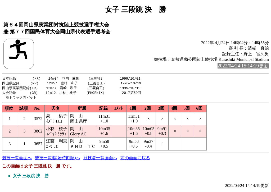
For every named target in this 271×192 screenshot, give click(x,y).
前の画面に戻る (135, 159)
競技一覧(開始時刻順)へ (57, 159)
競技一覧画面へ (17, 159)
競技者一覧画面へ (100, 159)
